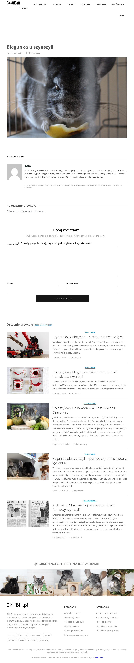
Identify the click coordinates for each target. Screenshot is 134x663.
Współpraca (118, 4)
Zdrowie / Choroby (73, 613)
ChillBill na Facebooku (106, 626)
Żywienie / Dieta (72, 617)
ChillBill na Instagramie (107, 630)
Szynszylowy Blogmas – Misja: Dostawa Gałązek (88, 337)
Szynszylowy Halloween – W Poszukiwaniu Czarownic (84, 410)
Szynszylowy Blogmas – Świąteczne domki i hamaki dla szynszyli (85, 374)
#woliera (23, 635)
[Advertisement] (61, 19)
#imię (22, 640)
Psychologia (41, 4)
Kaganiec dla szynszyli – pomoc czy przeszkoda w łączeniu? (89, 460)
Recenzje (101, 4)
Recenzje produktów (74, 630)
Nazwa (10, 284)
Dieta (122, 15)
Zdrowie (24, 8)
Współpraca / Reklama (107, 617)
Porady (57, 4)
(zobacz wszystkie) (43, 324)
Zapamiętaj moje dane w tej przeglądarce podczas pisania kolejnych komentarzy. (57, 243)
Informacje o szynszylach (76, 635)
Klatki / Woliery (71, 626)
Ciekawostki (90, 404)
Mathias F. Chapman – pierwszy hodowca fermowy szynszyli (83, 507)
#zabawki (12, 640)
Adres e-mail (72, 284)
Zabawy (71, 4)
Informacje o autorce (106, 613)
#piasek (47, 635)
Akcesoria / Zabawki (74, 622)
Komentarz (12, 244)
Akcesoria (85, 4)
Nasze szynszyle (103, 622)
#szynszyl (12, 635)
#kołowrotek (35, 635)
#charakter (32, 640)
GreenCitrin (98, 657)
